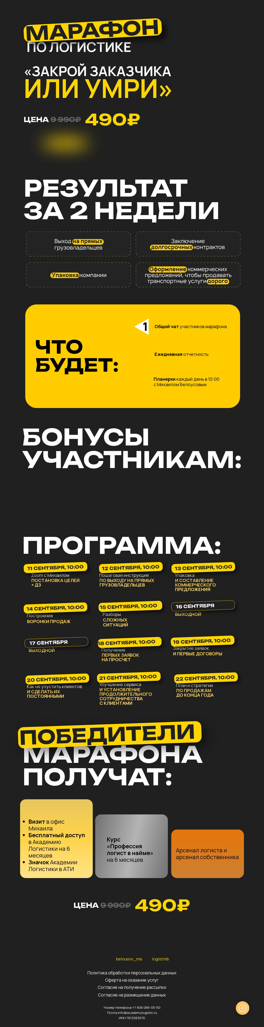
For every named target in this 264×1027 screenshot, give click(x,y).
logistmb (160, 959)
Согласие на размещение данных (132, 995)
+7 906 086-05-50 (146, 1007)
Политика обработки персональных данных (131, 973)
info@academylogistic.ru (137, 1012)
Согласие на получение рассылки (132, 987)
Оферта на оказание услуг (132, 980)
